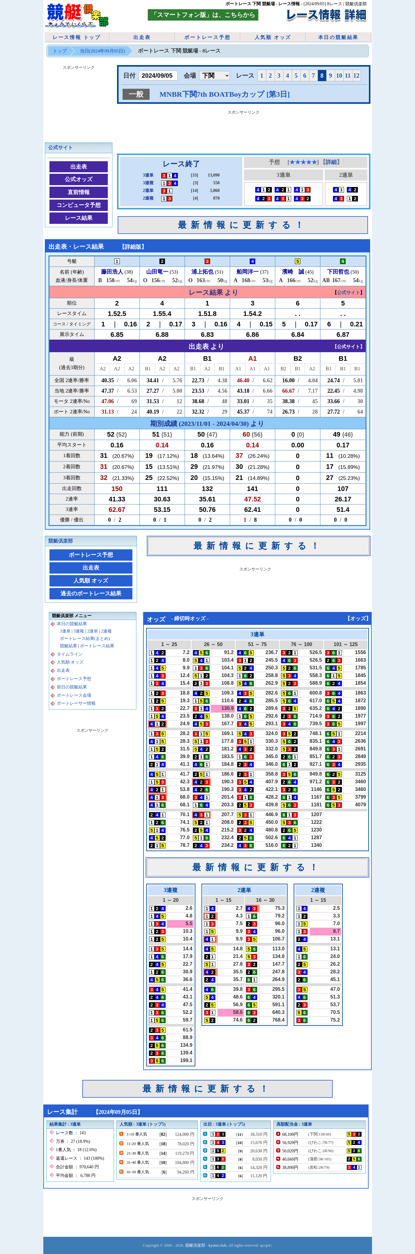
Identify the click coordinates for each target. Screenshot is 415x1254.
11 (348, 75)
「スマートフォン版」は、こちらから (203, 14)
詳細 (331, 162)
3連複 (78, 631)
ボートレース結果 (97, 646)
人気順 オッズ (273, 37)
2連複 (106, 631)
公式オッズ (78, 179)
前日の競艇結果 (72, 687)
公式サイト (60, 147)
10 (339, 75)
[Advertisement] (243, 130)
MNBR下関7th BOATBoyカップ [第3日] (224, 94)
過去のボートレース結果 (91, 593)
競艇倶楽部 (60, 540)
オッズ (358, 618)
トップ (60, 50)
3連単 (65, 631)
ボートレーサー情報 (76, 703)
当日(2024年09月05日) (102, 50)
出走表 (142, 37)
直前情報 (79, 192)
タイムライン (70, 654)
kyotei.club (217, 1245)
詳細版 (133, 247)
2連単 (92, 631)
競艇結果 (68, 646)
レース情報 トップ (77, 37)
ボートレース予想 (207, 37)
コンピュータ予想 (79, 205)
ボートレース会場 (74, 695)
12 (356, 75)
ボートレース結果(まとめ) (85, 638)
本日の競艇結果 (338, 37)
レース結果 (78, 218)
